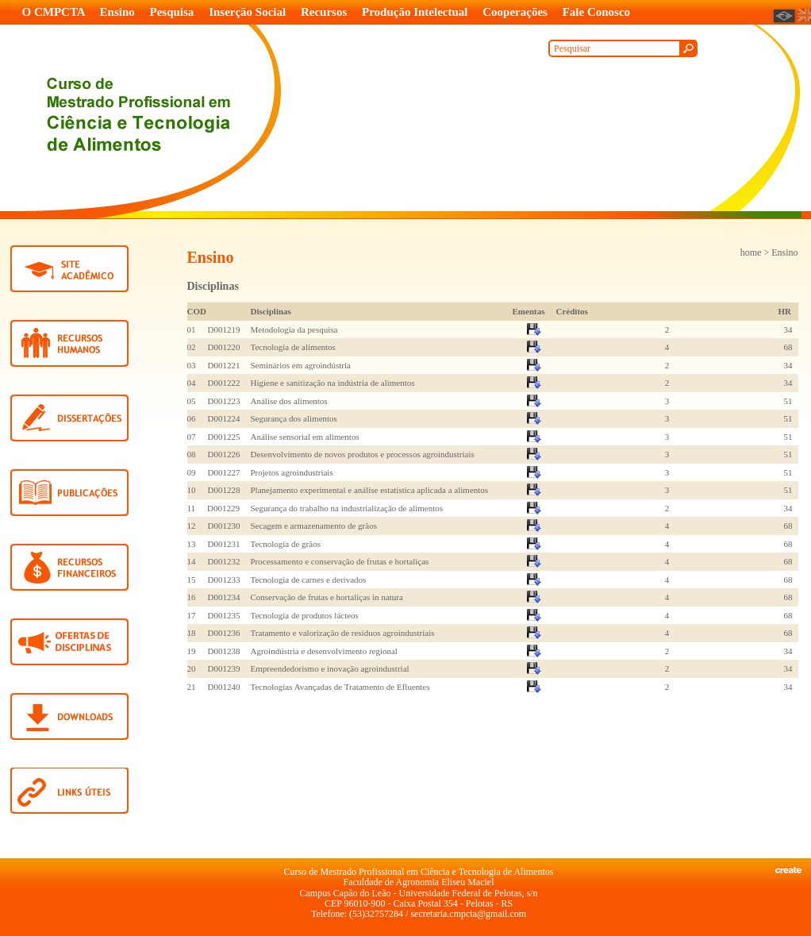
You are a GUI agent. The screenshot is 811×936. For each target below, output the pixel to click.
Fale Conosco (596, 12)
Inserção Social (247, 12)
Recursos (324, 12)
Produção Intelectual (414, 12)
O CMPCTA (53, 12)
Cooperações (515, 12)
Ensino (117, 12)
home (751, 252)
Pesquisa (172, 12)
